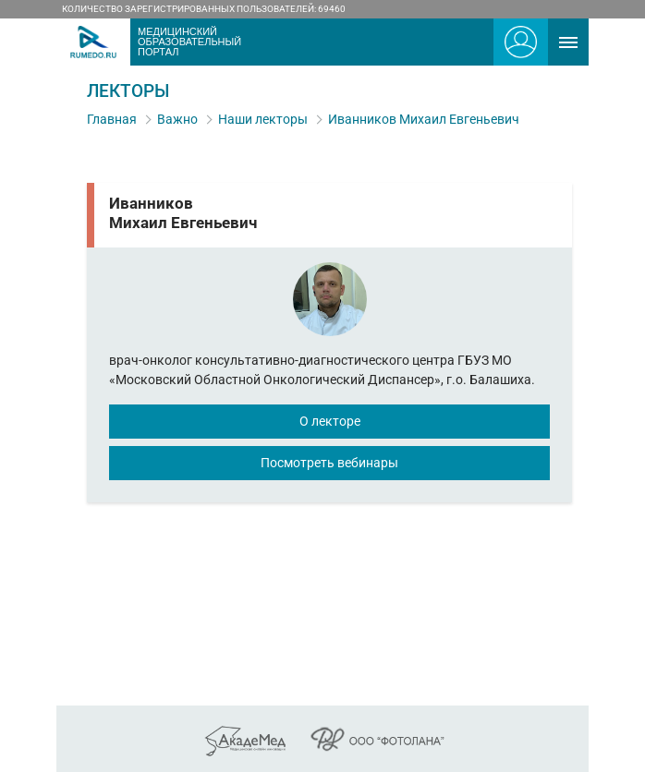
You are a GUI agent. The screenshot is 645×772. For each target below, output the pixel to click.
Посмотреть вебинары (329, 462)
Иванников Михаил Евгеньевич (423, 119)
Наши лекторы (263, 119)
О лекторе (329, 421)
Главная (112, 119)
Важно (177, 119)
